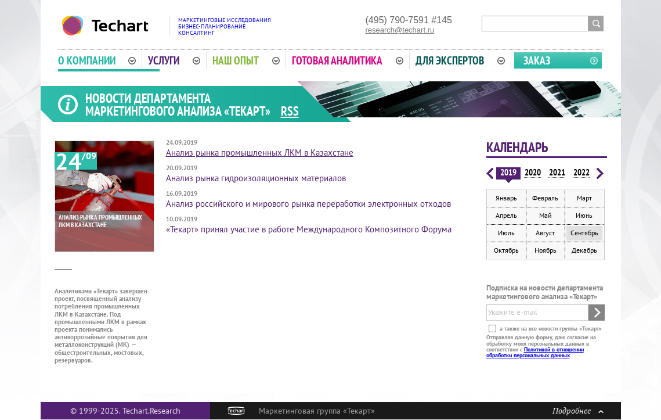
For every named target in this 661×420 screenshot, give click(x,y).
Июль (506, 232)
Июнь (584, 215)
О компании (97, 60)
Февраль (545, 197)
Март (584, 197)
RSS (290, 111)
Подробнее (578, 410)
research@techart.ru (400, 30)
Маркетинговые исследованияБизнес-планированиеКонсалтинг (224, 26)
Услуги (174, 60)
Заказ (536, 60)
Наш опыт (246, 60)
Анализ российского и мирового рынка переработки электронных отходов (308, 203)
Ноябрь (545, 250)
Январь (506, 197)
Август (545, 232)
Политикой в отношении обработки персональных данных (535, 352)
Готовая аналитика (347, 60)
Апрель (506, 215)
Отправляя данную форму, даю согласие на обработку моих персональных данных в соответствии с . (541, 346)
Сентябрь (584, 232)
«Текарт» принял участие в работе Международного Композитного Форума (308, 229)
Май (545, 215)
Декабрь (584, 250)
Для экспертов (460, 60)
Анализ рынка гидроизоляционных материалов (256, 178)
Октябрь (506, 250)
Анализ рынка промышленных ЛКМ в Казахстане (259, 152)
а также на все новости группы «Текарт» (550, 328)
